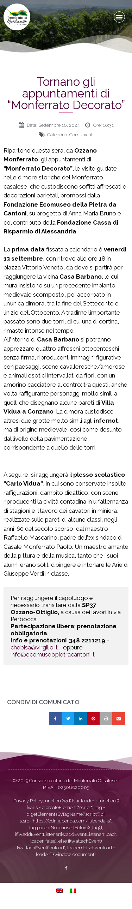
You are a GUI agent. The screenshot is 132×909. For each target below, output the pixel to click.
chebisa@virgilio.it (34, 647)
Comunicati (81, 134)
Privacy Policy (28, 800)
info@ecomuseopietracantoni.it (53, 654)
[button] (119, 17)
